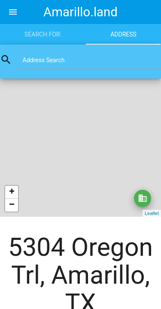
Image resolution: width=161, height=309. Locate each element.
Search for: (42, 34)
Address (123, 34)
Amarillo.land (80, 12)
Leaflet (152, 213)
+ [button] (12, 192)
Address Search (44, 60)
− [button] (12, 205)
